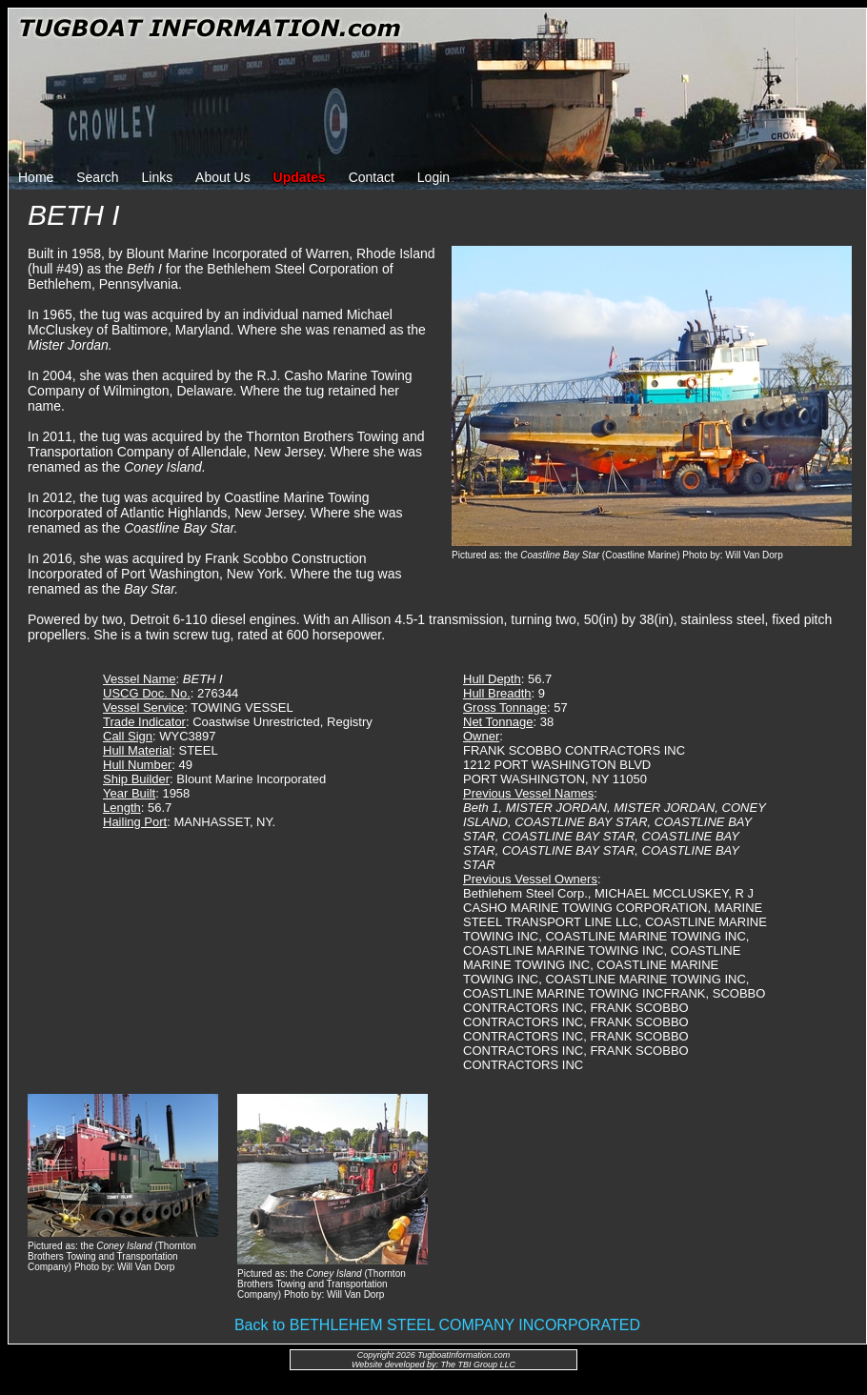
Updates (299, 177)
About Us (223, 177)
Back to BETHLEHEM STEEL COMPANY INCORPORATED (437, 1325)
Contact (371, 177)
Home (35, 177)
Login (433, 177)
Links (157, 177)
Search (97, 177)
